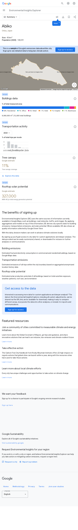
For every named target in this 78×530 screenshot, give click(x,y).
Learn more (7, 365)
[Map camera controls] (74, 85)
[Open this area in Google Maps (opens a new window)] (5, 88)
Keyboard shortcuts (46, 89)
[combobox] (12, 16)
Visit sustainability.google (13, 467)
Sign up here (7, 429)
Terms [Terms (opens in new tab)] (75, 89)
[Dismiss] (59, 22)
